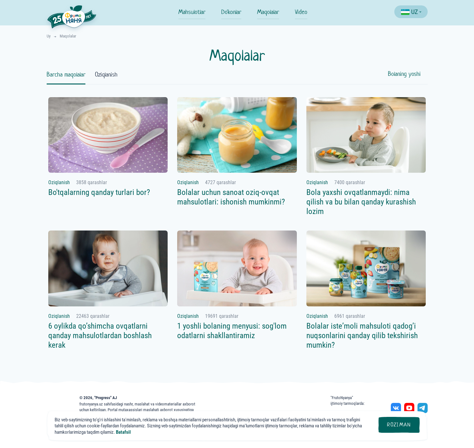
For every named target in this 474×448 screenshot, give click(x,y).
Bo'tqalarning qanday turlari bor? (99, 192)
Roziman (399, 424)
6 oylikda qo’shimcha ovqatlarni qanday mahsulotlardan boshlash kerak (100, 335)
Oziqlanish (106, 74)
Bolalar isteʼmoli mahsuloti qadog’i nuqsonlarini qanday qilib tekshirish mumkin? (362, 335)
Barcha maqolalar (66, 74)
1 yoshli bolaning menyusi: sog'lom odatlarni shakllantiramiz (232, 330)
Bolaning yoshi (404, 74)
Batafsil (123, 432)
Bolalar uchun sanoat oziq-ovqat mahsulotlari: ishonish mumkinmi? (231, 197)
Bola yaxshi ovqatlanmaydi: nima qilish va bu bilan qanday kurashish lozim (361, 202)
